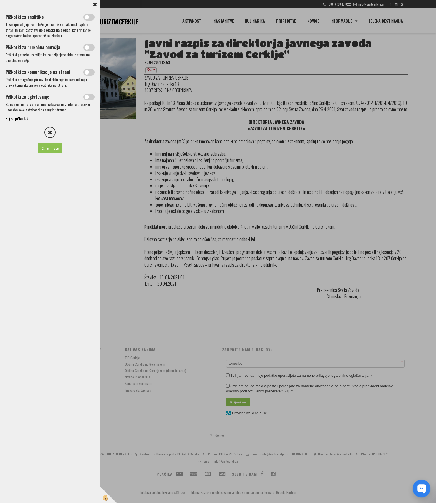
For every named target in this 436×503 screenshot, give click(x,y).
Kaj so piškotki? (17, 118)
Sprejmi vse (50, 148)
